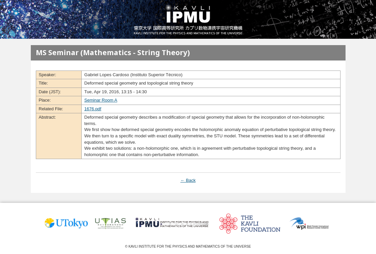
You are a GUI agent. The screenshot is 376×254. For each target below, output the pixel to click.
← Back (188, 180)
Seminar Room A (100, 100)
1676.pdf (92, 108)
